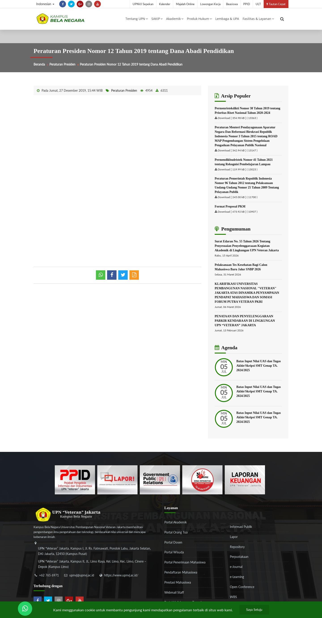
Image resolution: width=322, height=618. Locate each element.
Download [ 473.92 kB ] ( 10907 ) (237, 211)
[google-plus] (80, 4)
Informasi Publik (241, 527)
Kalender (164, 4)
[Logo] (60, 18)
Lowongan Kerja (210, 4)
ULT (258, 4)
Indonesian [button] (45, 4)
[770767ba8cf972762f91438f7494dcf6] (245, 479)
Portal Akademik (175, 522)
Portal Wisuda (174, 552)
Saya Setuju (254, 610)
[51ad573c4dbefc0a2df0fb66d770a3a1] (202, 479)
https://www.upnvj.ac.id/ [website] (121, 575)
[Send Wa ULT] (25, 608)
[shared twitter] (123, 275)
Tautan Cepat (276, 4)
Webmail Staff (174, 592)
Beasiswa (232, 4)
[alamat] (95, 558)
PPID (246, 4)
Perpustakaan (239, 557)
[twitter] (71, 4)
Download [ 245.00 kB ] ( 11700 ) (237, 197)
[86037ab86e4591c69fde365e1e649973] (75, 479)
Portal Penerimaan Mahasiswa (184, 562)
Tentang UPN (136, 19)
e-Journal (236, 567)
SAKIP (157, 19)
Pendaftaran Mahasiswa (180, 572)
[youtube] (97, 4)
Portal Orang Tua (176, 532)
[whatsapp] (100, 275)
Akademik (174, 19)
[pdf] (134, 275)
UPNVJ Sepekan (143, 4)
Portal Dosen (173, 542)
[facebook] (62, 4)
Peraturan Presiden (62, 64)
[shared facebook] (112, 275)
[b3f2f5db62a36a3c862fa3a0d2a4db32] (117, 479)
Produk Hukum (199, 19)
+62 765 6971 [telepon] (49, 575)
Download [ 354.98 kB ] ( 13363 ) (237, 118)
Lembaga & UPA (227, 19)
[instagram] (88, 4)
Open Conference (242, 587)
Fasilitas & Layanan (258, 19)
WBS (233, 597)
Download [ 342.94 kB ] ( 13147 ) (237, 150)
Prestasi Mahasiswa (177, 582)
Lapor (234, 537)
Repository (237, 547)
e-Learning (237, 577)
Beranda (39, 64)
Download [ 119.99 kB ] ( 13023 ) (237, 169)
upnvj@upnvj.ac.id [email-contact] (81, 575)
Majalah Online (185, 4)
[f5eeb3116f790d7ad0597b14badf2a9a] (160, 479)
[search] (282, 19)
